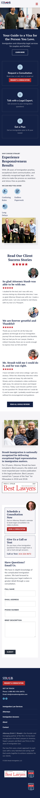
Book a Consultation (17, 529)
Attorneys (6, 712)
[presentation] (21, 644)
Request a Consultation (20, 80)
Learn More (20, 52)
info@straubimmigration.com (17, 694)
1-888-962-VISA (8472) (16, 692)
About (5, 722)
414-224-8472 (25, 553)
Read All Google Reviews (20, 404)
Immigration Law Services (13, 707)
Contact (6, 727)
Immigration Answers (11, 717)
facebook (4, 699)
